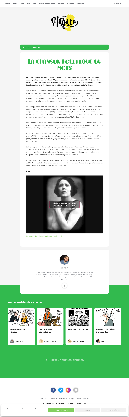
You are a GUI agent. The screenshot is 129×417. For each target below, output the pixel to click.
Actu (22, 4)
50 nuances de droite (17, 330)
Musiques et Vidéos (47, 4)
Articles (61, 4)
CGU (42, 398)
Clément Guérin (81, 404)
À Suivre (70, 4)
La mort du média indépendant (105, 330)
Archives (80, 4)
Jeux (34, 4)
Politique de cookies (75, 398)
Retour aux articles (31, 47)
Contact (85, 398)
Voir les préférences (113, 410)
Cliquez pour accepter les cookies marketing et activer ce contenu (64, 204)
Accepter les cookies (61, 410)
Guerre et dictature (78, 329)
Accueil (7, 4)
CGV (46, 398)
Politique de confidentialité (58, 398)
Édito (15, 4)
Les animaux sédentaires (45, 330)
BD (28, 4)
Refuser (87, 410)
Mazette (62, 404)
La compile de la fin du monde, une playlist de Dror (45, 236)
